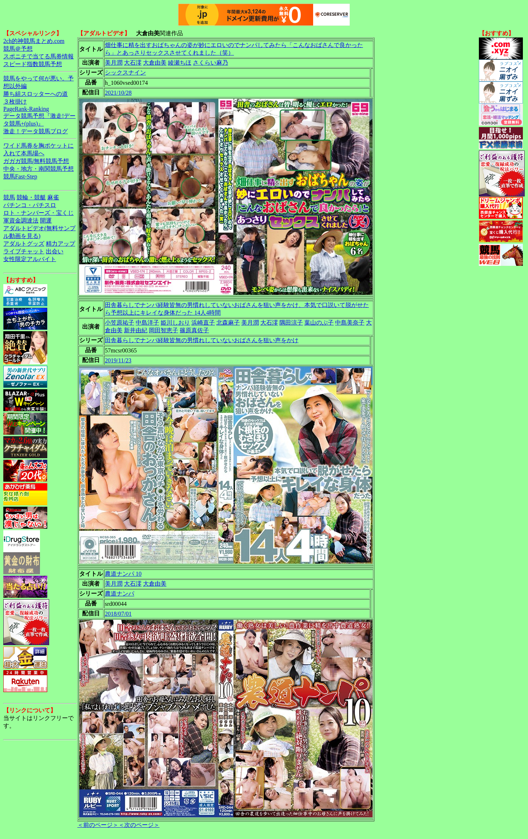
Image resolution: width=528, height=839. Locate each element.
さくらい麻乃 (210, 62)
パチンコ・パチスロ (29, 205)
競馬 (9, 197)
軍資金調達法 (20, 220)
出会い (54, 251)
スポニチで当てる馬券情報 (38, 56)
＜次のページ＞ (139, 825)
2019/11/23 (118, 360)
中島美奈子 (349, 322)
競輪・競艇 (31, 197)
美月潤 (113, 62)
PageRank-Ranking (26, 109)
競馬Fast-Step (20, 176)
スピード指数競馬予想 (32, 64)
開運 (46, 220)
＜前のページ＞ (97, 825)
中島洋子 (147, 322)
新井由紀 (135, 330)
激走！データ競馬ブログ (35, 131)
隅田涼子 (291, 322)
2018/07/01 (118, 614)
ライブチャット (23, 251)
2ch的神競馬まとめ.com (34, 41)
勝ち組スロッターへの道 (35, 94)
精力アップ (60, 244)
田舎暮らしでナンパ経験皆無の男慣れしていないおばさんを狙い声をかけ (201, 340)
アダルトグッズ (23, 244)
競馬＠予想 (18, 49)
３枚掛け (15, 101)
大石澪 (133, 62)
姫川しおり (175, 322)
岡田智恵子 (163, 330)
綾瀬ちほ (179, 62)
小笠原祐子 (119, 322)
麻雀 (53, 197)
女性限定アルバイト (29, 259)
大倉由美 (154, 62)
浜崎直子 (203, 322)
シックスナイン (125, 72)
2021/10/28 (118, 93)
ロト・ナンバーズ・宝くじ (38, 213)
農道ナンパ (119, 593)
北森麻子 (228, 322)
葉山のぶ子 (319, 322)
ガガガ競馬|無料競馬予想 (36, 161)
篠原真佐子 (194, 330)
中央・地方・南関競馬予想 (38, 169)
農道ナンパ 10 (123, 574)
